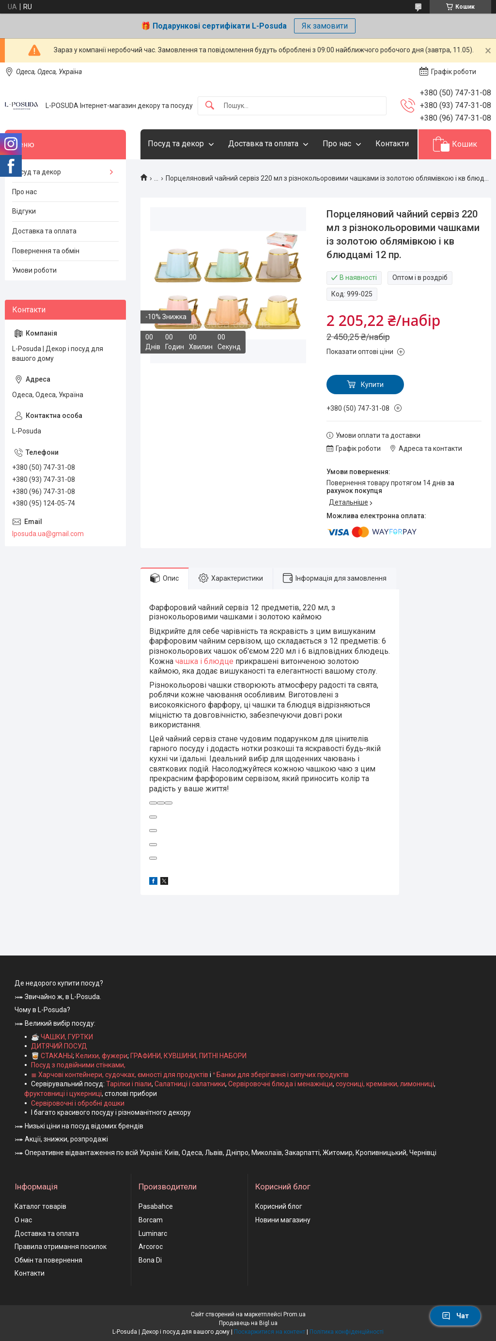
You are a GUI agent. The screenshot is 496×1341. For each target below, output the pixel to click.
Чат (455, 1315)
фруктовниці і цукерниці (63, 1093)
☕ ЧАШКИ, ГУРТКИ (62, 1037)
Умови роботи (34, 270)
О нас (23, 1220)
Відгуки (24, 211)
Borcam (151, 1220)
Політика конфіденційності (347, 1331)
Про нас (337, 143)
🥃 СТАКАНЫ (52, 1056)
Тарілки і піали (129, 1084)
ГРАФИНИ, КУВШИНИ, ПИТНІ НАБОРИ (188, 1056)
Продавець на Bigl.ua (248, 1323)
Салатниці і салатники (190, 1084)
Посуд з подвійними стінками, (78, 1065)
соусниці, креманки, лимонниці (385, 1084)
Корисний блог (278, 1206)
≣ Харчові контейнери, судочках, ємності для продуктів (119, 1075)
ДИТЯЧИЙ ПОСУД (59, 1046)
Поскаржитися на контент (269, 1331)
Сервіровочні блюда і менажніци (280, 1084)
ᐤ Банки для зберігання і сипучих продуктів (281, 1075)
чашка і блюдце (204, 661)
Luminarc (153, 1233)
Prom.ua (294, 1314)
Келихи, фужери (101, 1056)
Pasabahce (156, 1206)
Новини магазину (282, 1220)
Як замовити (325, 26)
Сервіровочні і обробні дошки (77, 1103)
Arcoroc (151, 1246)
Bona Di (150, 1260)
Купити (372, 384)
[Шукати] (210, 105)
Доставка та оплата (263, 143)
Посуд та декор (176, 143)
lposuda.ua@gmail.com (48, 534)
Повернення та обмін (45, 251)
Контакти (392, 143)
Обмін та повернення (48, 1260)
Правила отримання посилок (61, 1246)
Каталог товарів (40, 1206)
